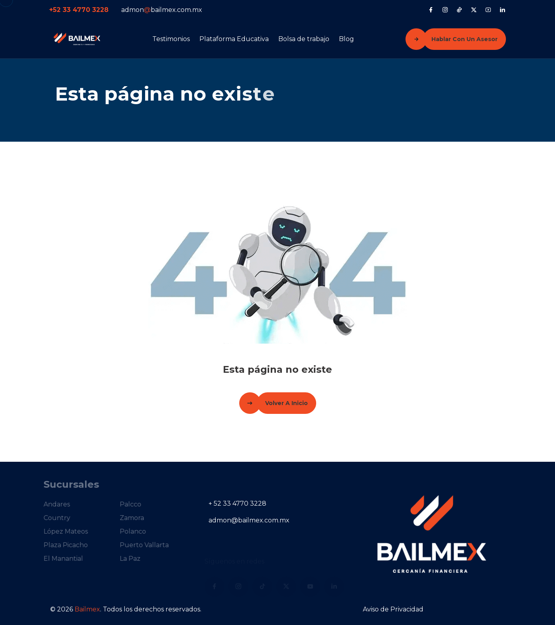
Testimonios (171, 39)
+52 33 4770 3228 (78, 10)
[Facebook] (430, 9)
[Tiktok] (459, 9)
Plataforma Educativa (234, 39)
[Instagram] (445, 9)
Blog (346, 39)
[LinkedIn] (502, 9)
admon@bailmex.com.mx (249, 520)
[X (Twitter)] (473, 9)
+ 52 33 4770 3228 (237, 503)
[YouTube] (488, 9)
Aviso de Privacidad (393, 609)
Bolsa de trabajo (303, 39)
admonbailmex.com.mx (161, 10)
